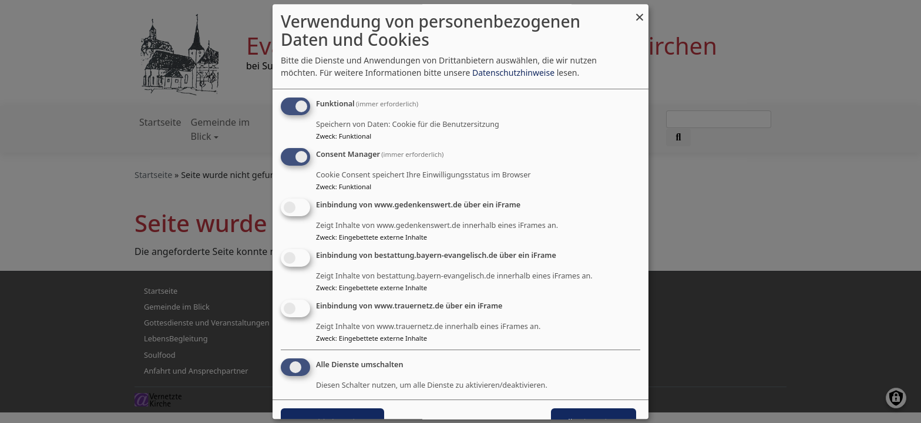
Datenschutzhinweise (513, 73)
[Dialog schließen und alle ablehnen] (639, 11)
